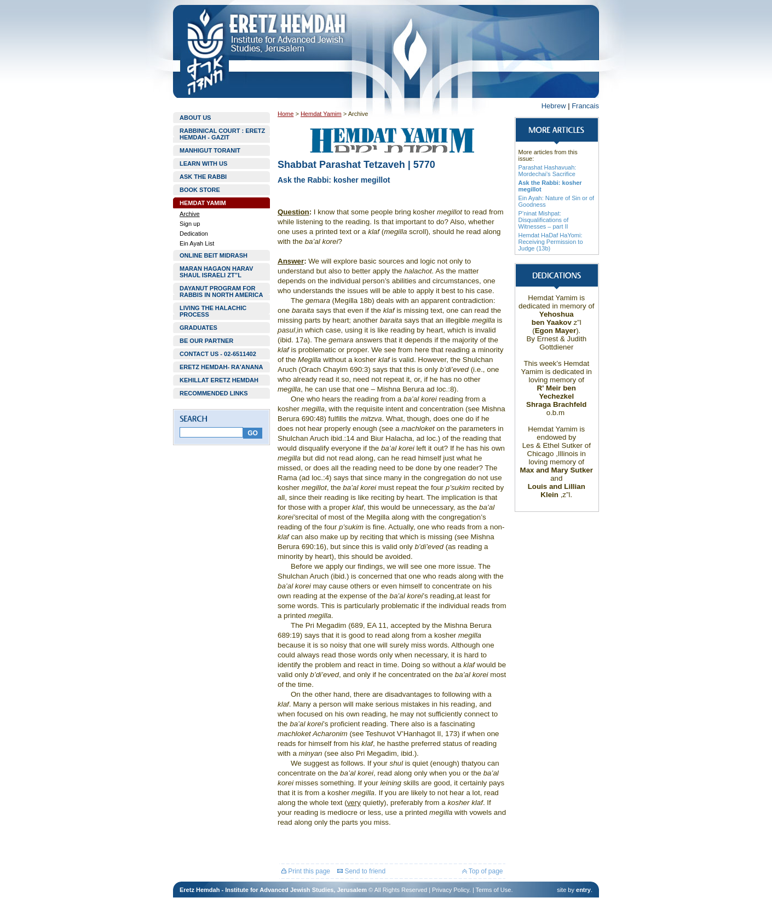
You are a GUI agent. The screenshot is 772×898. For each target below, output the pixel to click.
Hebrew (553, 106)
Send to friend (361, 871)
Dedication (194, 233)
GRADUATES (198, 327)
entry (583, 890)
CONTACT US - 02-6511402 (218, 354)
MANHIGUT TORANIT (210, 150)
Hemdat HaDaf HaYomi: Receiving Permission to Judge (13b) (550, 242)
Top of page (482, 871)
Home (285, 113)
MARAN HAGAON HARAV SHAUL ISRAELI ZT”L (216, 271)
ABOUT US (195, 117)
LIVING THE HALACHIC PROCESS (213, 311)
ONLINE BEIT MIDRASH (213, 255)
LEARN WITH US (203, 163)
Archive (190, 214)
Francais (585, 106)
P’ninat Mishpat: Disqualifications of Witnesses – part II (543, 220)
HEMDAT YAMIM (203, 203)
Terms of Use (493, 890)
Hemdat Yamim (321, 113)
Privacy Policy (450, 890)
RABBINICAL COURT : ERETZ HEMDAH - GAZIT (222, 134)
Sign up (190, 223)
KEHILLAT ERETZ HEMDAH (219, 380)
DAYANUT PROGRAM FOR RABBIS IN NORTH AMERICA (221, 291)
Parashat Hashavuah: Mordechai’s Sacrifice (547, 170)
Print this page (305, 871)
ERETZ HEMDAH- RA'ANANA (221, 367)
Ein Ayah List (197, 243)
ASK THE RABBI (203, 176)
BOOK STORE (200, 189)
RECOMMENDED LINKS (214, 393)
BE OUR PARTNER (206, 340)
